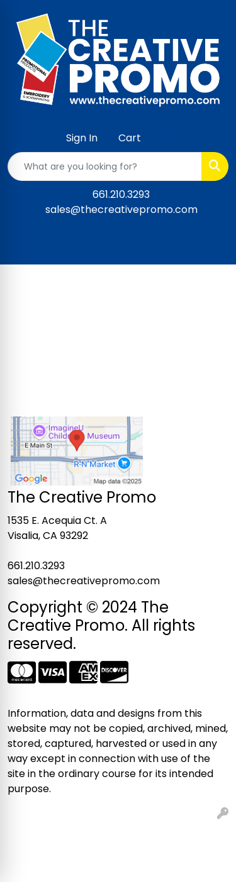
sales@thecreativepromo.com (121, 209)
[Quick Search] (105, 166)
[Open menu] (210, 246)
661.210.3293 (121, 194)
